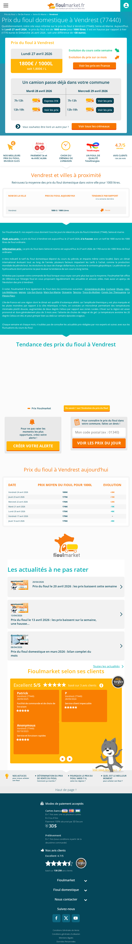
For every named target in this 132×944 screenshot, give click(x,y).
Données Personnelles (66, 924)
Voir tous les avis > (104, 752)
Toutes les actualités (106, 648)
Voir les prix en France (94, 66)
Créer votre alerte (33, 445)
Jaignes (22, 292)
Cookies (66, 927)
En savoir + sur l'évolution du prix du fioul (86, 408)
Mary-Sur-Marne (52, 292)
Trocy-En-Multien (91, 292)
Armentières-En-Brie (95, 289)
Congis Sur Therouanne (113, 292)
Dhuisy (119, 289)
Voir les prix (51, 110)
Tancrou (77, 292)
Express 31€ (51, 100)
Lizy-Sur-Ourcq (34, 292)
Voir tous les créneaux (94, 126)
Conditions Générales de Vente (66, 912)
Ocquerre (67, 292)
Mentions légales (66, 920)
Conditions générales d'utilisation (66, 916)
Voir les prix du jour (99, 442)
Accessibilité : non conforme (66, 931)
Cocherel (110, 289)
